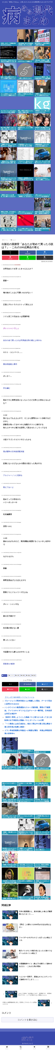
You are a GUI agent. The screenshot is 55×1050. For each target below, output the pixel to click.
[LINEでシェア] (27, 258)
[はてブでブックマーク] (44, 252)
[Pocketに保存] (10, 258)
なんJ (4, 675)
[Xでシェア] (10, 252)
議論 (28, 675)
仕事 (17, 675)
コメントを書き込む (28, 1020)
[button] (44, 258)
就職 (23, 675)
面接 (33, 675)
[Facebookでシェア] (27, 252)
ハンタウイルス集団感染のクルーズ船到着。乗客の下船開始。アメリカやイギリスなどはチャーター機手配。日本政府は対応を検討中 (28, 710)
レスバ (11, 675)
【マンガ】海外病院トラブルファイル (19, 697)
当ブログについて (27, 1043)
